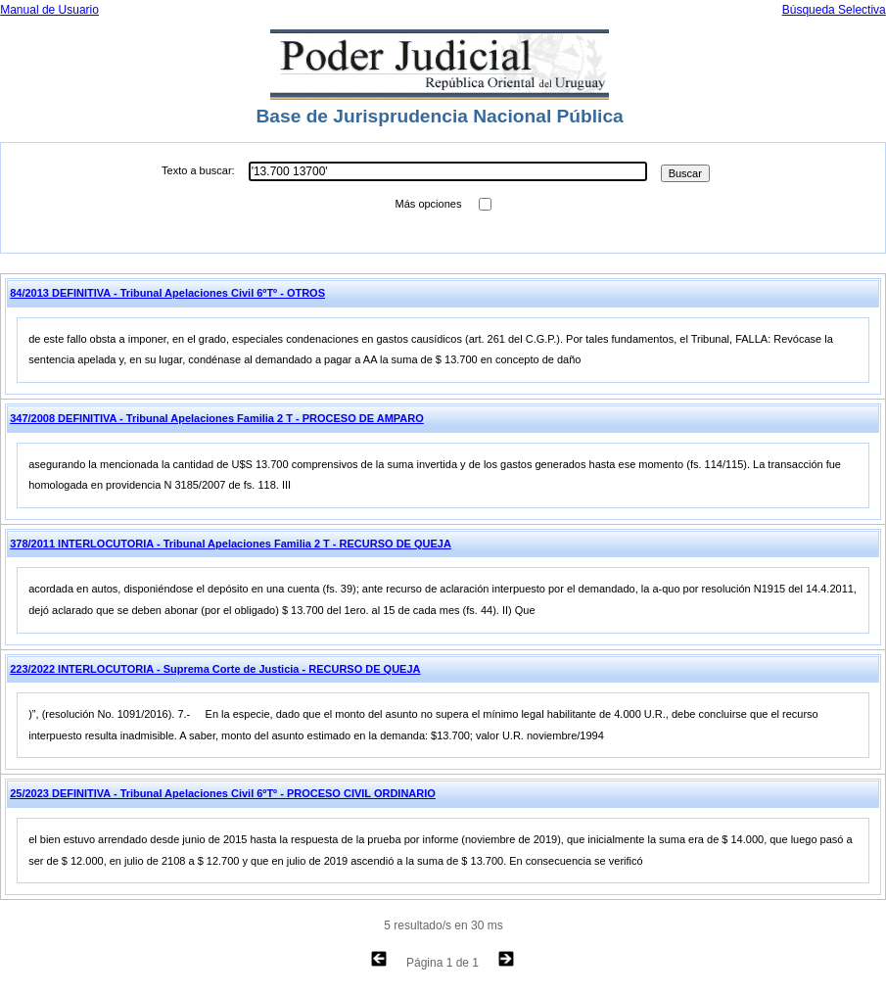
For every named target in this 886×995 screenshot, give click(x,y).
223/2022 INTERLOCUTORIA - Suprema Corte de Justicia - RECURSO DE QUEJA (215, 669)
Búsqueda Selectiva (834, 10)
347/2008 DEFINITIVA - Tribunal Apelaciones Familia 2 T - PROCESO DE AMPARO (217, 418)
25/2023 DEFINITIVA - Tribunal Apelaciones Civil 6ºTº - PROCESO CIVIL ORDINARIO (223, 793)
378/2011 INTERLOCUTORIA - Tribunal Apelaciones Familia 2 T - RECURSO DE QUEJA (230, 543)
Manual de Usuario (49, 10)
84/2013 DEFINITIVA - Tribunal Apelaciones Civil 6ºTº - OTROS (167, 293)
